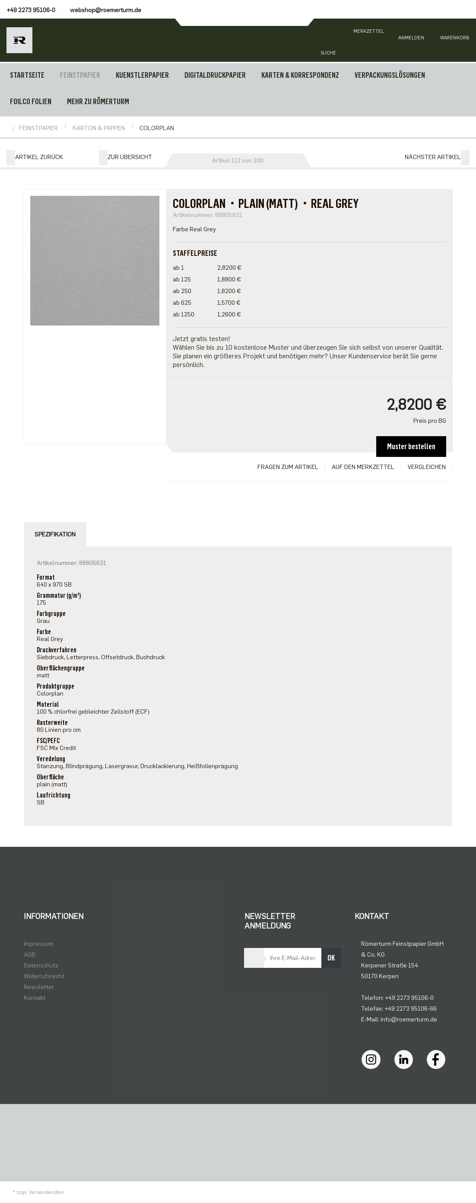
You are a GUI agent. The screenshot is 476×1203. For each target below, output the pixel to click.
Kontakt (34, 998)
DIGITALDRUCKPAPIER (215, 75)
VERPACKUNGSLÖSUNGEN (390, 75)
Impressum (38, 944)
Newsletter (39, 987)
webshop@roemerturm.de (105, 10)
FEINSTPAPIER (80, 75)
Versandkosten (46, 1192)
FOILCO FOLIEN (30, 101)
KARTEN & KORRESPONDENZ (300, 75)
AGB (29, 954)
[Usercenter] (411, 40)
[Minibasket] (454, 40)
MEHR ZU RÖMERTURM (98, 101)
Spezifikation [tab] (55, 534)
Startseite (27, 75)
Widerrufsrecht (44, 976)
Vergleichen (427, 467)
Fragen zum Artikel (287, 467)
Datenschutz (41, 965)
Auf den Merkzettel (363, 467)
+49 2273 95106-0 (30, 10)
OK (331, 958)
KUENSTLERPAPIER (142, 75)
